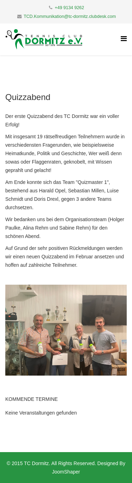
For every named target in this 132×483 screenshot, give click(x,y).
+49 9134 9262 (69, 7)
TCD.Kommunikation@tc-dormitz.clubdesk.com (70, 16)
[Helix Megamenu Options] (124, 39)
